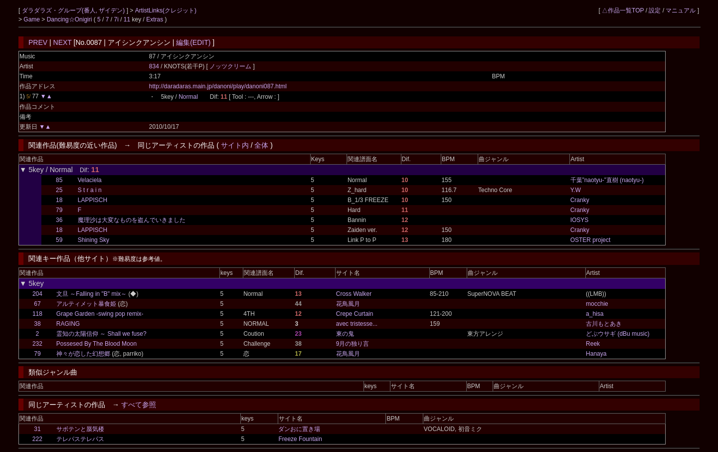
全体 (261, 145)
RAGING (68, 323)
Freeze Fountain (300, 439)
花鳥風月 (348, 303)
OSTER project (590, 239)
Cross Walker (354, 293)
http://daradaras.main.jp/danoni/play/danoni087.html (218, 86)
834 (154, 66)
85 (59, 180)
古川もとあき (604, 323)
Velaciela (90, 180)
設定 (655, 10)
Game (32, 19)
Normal (188, 96)
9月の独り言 (352, 343)
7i (116, 19)
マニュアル (681, 10)
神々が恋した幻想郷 (83, 353)
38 (37, 323)
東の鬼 (345, 333)
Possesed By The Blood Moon (96, 343)
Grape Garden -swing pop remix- (100, 313)
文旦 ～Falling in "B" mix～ (91, 293)
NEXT (62, 42)
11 (127, 19)
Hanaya (596, 353)
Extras (154, 19)
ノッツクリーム (231, 66)
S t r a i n (90, 190)
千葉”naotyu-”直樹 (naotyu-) (607, 180)
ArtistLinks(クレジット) (165, 10)
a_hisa (594, 313)
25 (59, 190)
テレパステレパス (80, 439)
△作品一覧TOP (623, 10)
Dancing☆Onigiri (70, 19)
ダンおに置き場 (299, 429)
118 (37, 313)
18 (59, 200)
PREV (37, 42)
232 (37, 343)
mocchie (597, 303)
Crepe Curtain (354, 313)
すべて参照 (138, 405)
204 (37, 293)
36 (59, 220)
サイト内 (235, 145)
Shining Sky (93, 239)
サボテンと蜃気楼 (80, 429)
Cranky (579, 200)
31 (37, 429)
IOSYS (579, 220)
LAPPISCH (92, 200)
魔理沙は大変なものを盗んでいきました (131, 220)
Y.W (575, 190)
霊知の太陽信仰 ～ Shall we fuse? (101, 333)
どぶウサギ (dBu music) (617, 333)
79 (59, 210)
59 (59, 239)
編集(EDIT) (193, 42)
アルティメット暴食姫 (86, 303)
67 (37, 303)
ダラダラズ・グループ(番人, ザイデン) (74, 10)
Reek (593, 343)
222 (37, 439)
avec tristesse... (356, 323)
